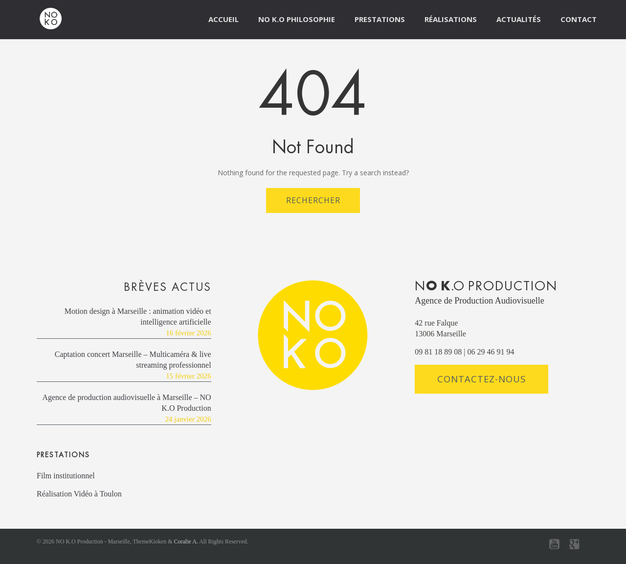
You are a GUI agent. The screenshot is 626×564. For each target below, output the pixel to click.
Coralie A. (186, 541)
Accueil (223, 19)
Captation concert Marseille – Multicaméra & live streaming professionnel (133, 359)
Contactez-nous (481, 379)
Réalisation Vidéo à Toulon (79, 494)
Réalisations (451, 19)
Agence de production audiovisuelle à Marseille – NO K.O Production (126, 402)
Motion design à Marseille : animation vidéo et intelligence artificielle (138, 316)
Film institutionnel (66, 475)
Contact (578, 19)
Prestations (380, 19)
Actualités (518, 19)
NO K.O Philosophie (296, 19)
